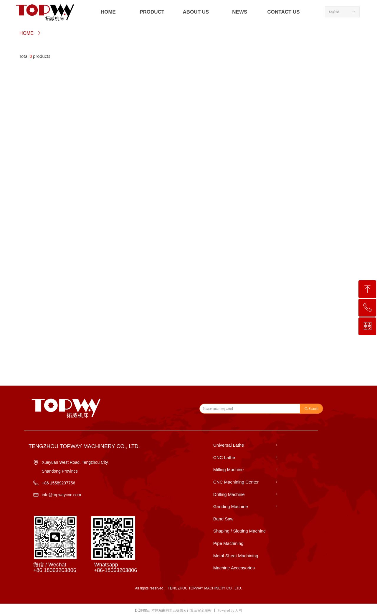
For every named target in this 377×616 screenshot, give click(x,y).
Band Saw (223, 518)
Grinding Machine (246, 506)
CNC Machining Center (246, 482)
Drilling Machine (246, 494)
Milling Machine (246, 469)
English (334, 12)
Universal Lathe (246, 445)
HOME (26, 33)
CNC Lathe (246, 457)
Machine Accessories (234, 567)
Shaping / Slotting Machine (239, 530)
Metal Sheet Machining (235, 555)
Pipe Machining (228, 543)
